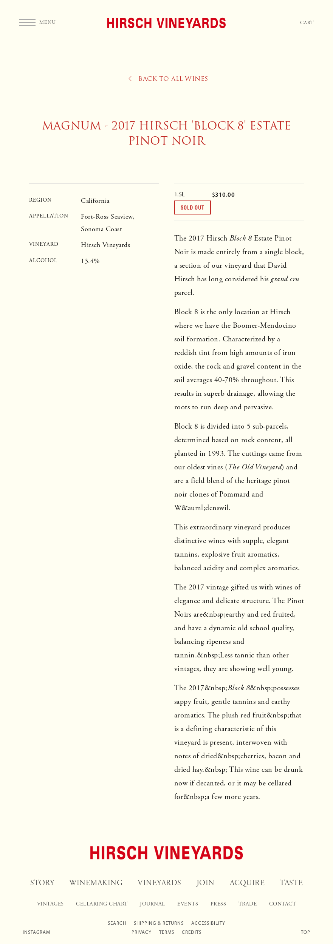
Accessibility (208, 923)
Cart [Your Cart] (307, 23)
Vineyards (159, 883)
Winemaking (95, 883)
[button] (37, 22)
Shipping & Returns (159, 923)
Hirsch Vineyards (166, 23)
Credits (191, 932)
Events (187, 904)
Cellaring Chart (102, 904)
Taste (291, 883)
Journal (152, 904)
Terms (166, 932)
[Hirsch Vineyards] (167, 852)
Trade (248, 904)
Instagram (36, 932)
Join (206, 883)
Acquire (247, 883)
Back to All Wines (168, 78)
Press (218, 904)
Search (117, 923)
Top (305, 932)
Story (42, 883)
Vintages (50, 904)
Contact (282, 904)
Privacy (142, 932)
